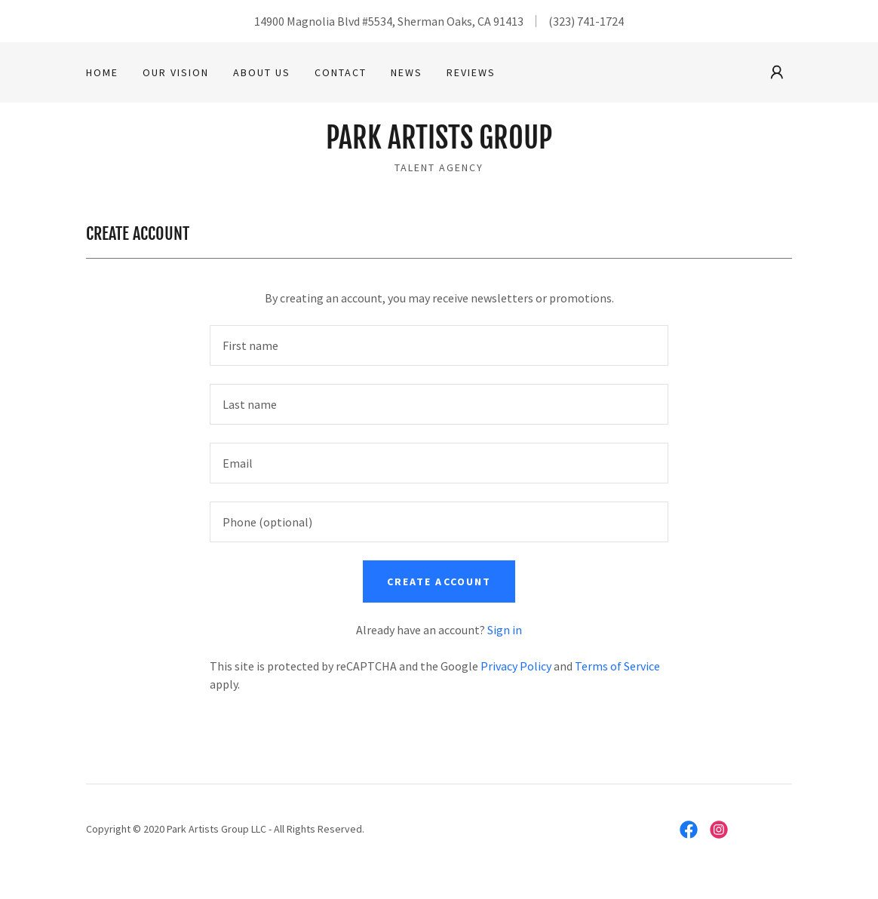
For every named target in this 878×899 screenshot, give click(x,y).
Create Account (438, 581)
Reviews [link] (471, 72)
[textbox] (439, 345)
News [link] (406, 72)
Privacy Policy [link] (515, 665)
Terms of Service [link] (617, 665)
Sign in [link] (504, 629)
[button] (777, 72)
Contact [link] (341, 72)
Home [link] (102, 72)
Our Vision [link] (176, 72)
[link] (439, 144)
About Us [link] (261, 72)
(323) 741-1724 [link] (586, 21)
